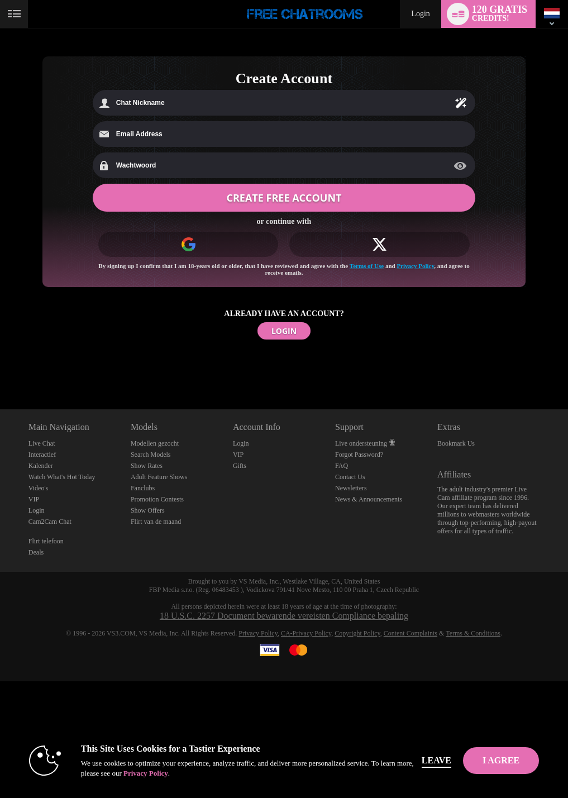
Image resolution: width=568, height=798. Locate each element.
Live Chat (41, 443)
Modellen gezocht (155, 443)
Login (420, 13)
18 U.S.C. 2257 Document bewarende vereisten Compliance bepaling (284, 615)
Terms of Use (367, 265)
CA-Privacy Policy (306, 633)
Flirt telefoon (46, 541)
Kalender (40, 466)
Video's (38, 488)
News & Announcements (368, 499)
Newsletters (351, 488)
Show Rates (147, 466)
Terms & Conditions (473, 633)
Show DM (0, 367)
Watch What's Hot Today (62, 477)
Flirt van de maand (156, 521)
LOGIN (284, 331)
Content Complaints (410, 633)
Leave (436, 760)
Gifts (239, 466)
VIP (33, 499)
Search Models (151, 454)
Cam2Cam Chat (49, 521)
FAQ (341, 466)
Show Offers (148, 510)
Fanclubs (143, 488)
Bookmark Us (456, 443)
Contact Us (350, 477)
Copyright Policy (357, 633)
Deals (36, 552)
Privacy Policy (415, 265)
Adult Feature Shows (159, 477)
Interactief (42, 454)
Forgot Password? (359, 454)
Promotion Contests (157, 499)
